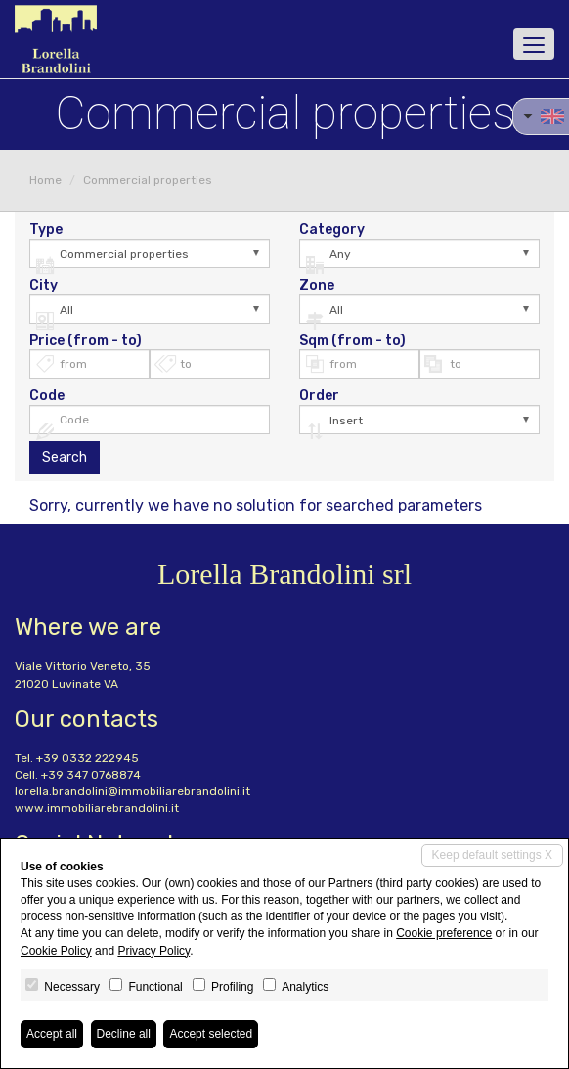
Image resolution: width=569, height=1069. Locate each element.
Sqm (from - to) (352, 341)
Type (46, 230)
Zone (316, 285)
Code (47, 396)
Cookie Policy (56, 951)
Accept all (51, 1034)
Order (319, 396)
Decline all (124, 1034)
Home (45, 180)
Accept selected (210, 1034)
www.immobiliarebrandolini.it (97, 808)
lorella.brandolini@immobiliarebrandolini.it (132, 791)
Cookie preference (444, 933)
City (43, 285)
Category (332, 230)
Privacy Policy (153, 951)
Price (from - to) (85, 341)
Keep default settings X (492, 855)
